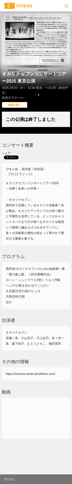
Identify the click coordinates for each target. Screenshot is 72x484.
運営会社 (9, 479)
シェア (6, 153)
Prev (5, 62)
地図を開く (14, 104)
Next (67, 62)
